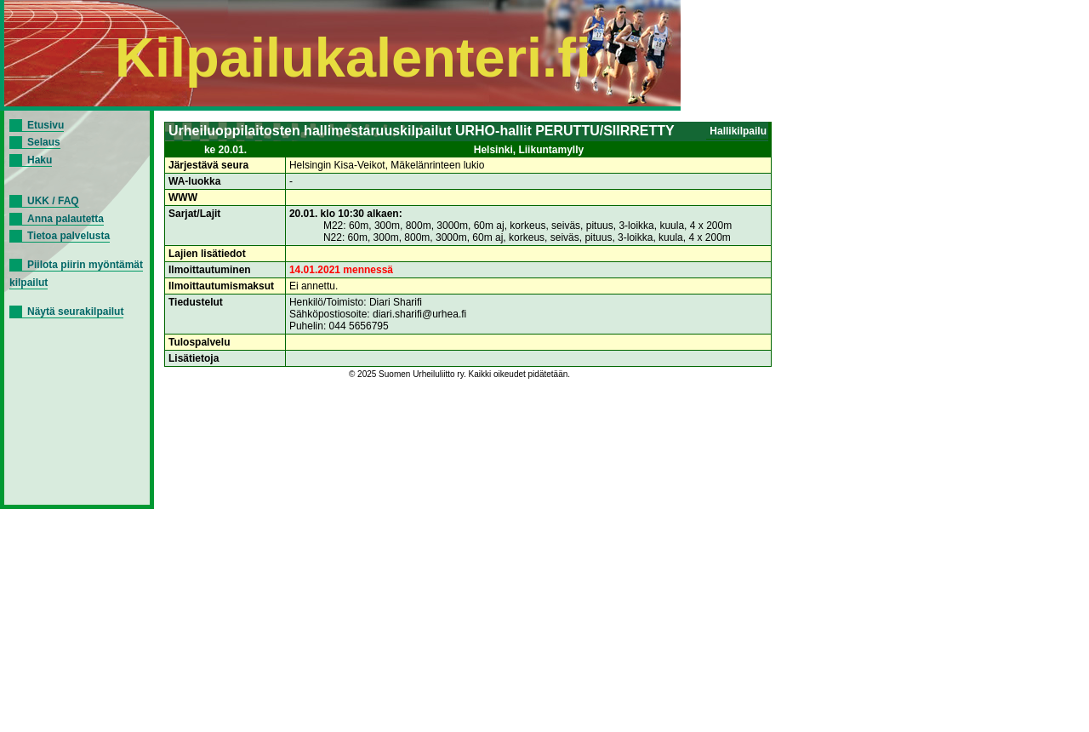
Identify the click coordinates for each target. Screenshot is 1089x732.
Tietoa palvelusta (68, 236)
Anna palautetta (65, 219)
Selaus (43, 142)
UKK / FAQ (53, 201)
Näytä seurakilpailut (75, 311)
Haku (39, 160)
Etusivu (45, 125)
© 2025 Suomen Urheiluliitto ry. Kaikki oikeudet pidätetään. (459, 374)
